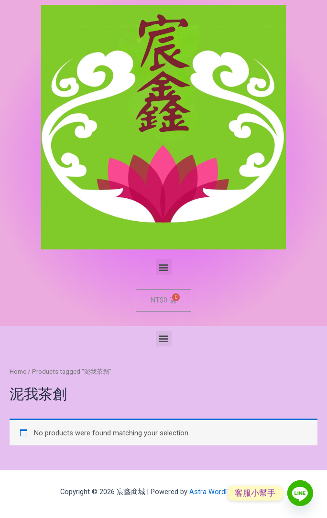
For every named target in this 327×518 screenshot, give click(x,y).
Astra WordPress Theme (228, 491)
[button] (164, 267)
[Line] (300, 493)
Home (18, 371)
